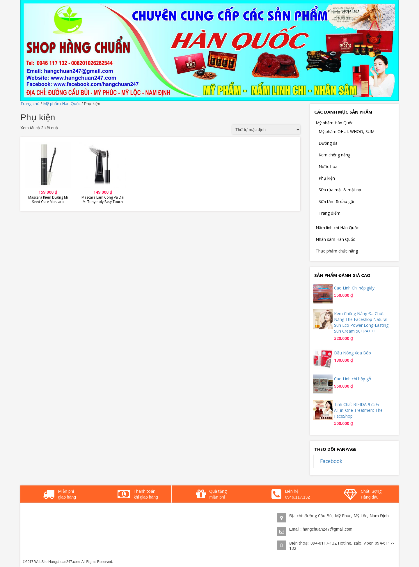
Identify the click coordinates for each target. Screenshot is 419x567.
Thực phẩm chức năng (337, 251)
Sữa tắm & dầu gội (336, 201)
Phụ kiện (327, 178)
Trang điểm (329, 213)
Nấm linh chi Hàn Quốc (337, 227)
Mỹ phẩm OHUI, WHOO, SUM (346, 131)
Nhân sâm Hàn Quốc (335, 239)
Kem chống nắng (334, 155)
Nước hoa (328, 166)
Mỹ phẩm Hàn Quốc (62, 103)
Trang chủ (30, 103)
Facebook (331, 461)
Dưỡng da (328, 143)
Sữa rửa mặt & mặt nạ (340, 189)
